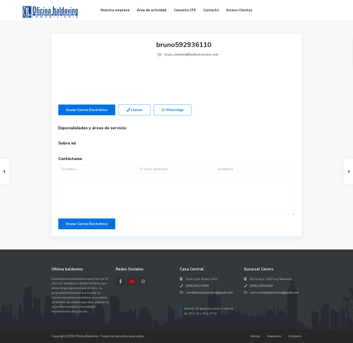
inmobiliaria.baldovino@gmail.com (209, 293)
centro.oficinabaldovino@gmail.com (274, 293)
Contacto (211, 10)
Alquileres (274, 336)
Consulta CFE (185, 10)
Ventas (255, 336)
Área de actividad (151, 10)
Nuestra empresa (115, 10)
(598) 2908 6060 (261, 286)
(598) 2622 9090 (197, 286)
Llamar (135, 110)
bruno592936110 (183, 44)
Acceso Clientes (239, 10)
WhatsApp (172, 110)
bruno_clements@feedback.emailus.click (191, 55)
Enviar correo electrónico (86, 110)
